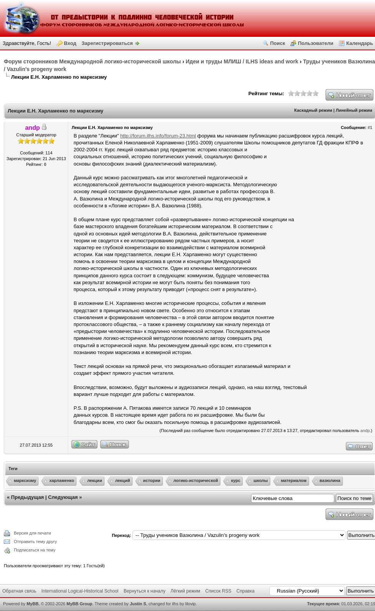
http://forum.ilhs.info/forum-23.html (158, 136)
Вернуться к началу (144, 591)
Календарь (359, 43)
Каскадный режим (313, 110)
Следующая (63, 497)
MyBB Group (79, 603)
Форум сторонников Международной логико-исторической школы (92, 61)
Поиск (277, 43)
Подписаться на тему (34, 550)
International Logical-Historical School (80, 591)
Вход (70, 43)
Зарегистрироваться (107, 43)
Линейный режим (354, 110)
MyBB (32, 603)
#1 (370, 127)
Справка (245, 591)
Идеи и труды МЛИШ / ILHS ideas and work (242, 61)
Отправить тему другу (35, 541)
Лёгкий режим (185, 591)
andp (365, 430)
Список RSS (218, 591)
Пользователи (315, 43)
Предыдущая (27, 497)
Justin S (138, 603)
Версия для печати (32, 533)
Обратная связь (19, 591)
